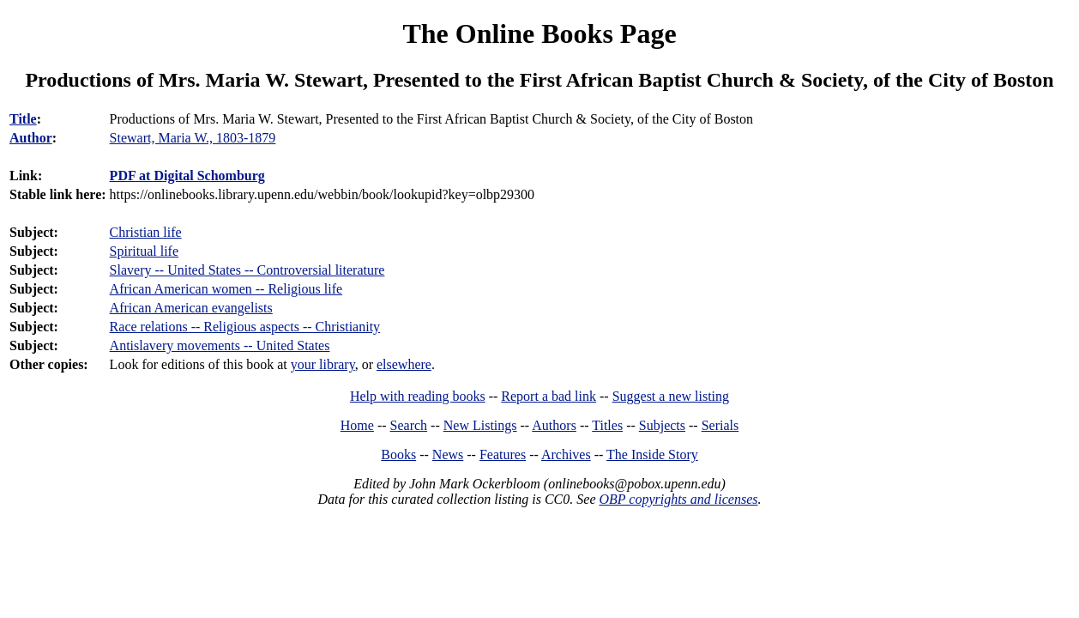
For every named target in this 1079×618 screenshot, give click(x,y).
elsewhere (404, 364)
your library (323, 364)
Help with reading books (417, 396)
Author (30, 137)
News (447, 454)
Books (398, 454)
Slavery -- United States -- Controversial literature (247, 270)
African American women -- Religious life (226, 289)
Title (23, 119)
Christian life (146, 232)
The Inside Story (652, 454)
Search (409, 425)
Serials (720, 425)
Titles (607, 425)
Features (502, 454)
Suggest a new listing (670, 396)
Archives (566, 454)
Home (357, 425)
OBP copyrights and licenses (678, 499)
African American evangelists (191, 307)
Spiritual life (144, 251)
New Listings (480, 425)
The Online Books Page (539, 33)
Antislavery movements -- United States (220, 345)
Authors (554, 425)
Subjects (662, 425)
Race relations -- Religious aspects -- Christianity (245, 326)
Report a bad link (548, 396)
